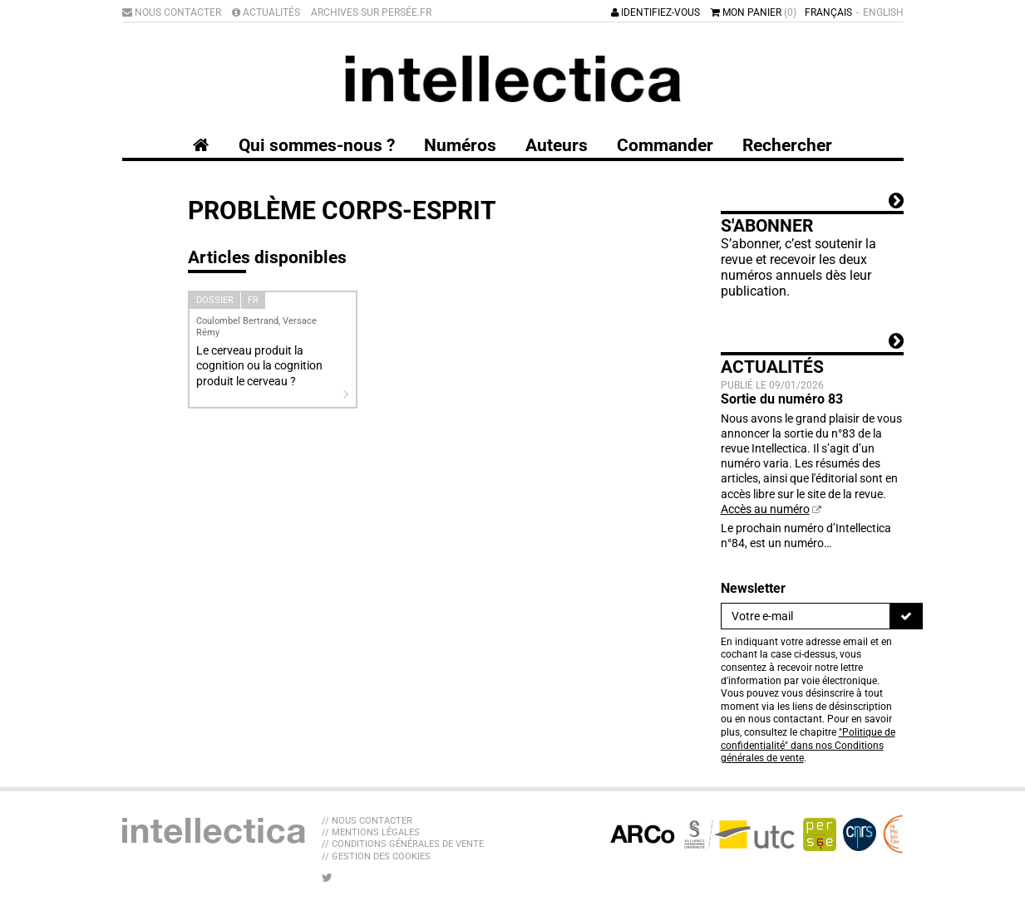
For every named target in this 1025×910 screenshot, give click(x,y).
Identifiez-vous (655, 12)
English (883, 12)
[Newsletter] (805, 616)
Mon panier (753, 12)
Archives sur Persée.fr (371, 12)
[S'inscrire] (906, 616)
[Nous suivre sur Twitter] (327, 877)
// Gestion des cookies (376, 856)
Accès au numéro (765, 509)
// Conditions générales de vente (403, 844)
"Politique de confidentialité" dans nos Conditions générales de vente (808, 745)
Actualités (266, 12)
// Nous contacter (367, 820)
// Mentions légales (371, 832)
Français (828, 12)
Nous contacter (171, 12)
